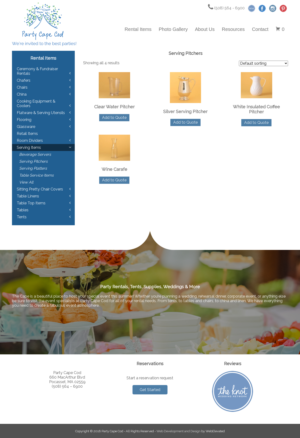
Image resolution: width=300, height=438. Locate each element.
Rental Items (138, 29)
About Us (205, 29)
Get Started (150, 389)
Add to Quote (114, 117)
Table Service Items (36, 175)
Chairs (22, 87)
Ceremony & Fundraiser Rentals (37, 71)
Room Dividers (30, 140)
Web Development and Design (178, 431)
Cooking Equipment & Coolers (36, 103)
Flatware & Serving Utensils (41, 112)
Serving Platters (33, 168)
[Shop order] (263, 63)
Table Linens (28, 196)
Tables (23, 210)
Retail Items (27, 133)
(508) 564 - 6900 (226, 8)
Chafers (23, 80)
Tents (22, 217)
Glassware (26, 126)
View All (26, 182)
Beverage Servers (35, 154)
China (22, 94)
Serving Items (29, 147)
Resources (233, 29)
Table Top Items (31, 203)
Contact (260, 29)
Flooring (24, 119)
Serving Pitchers (33, 161)
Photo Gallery (173, 29)
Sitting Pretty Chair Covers (40, 189)
